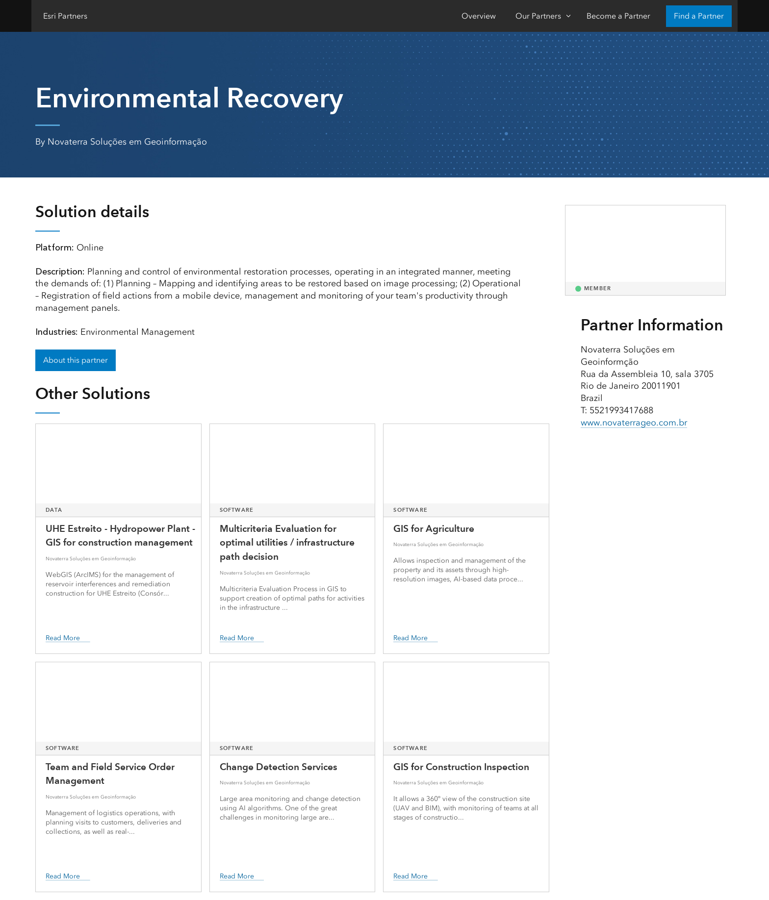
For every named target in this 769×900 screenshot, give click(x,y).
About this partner (75, 360)
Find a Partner (699, 16)
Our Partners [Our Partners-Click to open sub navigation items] (538, 16)
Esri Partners (65, 16)
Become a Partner (618, 16)
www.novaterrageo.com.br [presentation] (634, 422)
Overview (478, 16)
